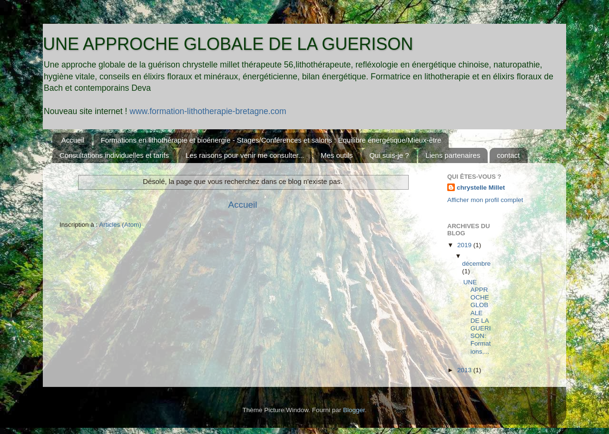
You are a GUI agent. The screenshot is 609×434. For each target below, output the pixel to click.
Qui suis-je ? (389, 155)
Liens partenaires (452, 155)
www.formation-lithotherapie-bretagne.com (207, 111)
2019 (465, 245)
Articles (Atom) (120, 224)
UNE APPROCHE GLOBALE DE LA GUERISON (228, 44)
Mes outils (337, 155)
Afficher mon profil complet (485, 199)
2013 (465, 370)
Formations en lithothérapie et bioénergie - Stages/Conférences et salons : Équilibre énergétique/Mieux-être (271, 140)
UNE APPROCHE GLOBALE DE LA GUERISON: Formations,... (477, 317)
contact (508, 155)
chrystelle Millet (481, 187)
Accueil (72, 140)
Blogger (354, 410)
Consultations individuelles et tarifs (114, 155)
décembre (476, 263)
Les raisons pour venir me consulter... (245, 155)
